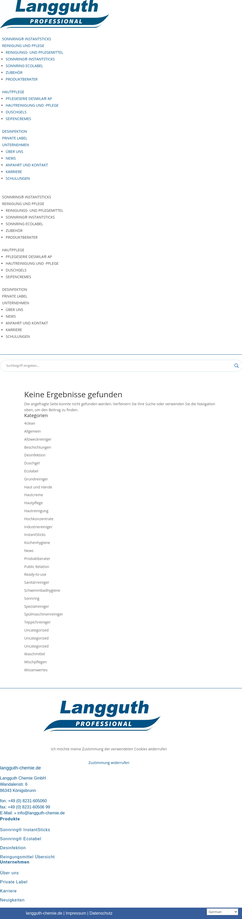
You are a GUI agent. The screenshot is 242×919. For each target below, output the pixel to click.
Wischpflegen (35, 661)
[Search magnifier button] (236, 365)
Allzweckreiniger (38, 439)
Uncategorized (36, 630)
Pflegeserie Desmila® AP (29, 98)
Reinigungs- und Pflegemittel (34, 52)
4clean (29, 423)
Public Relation (36, 566)
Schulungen (18, 178)
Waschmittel (34, 653)
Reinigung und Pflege (23, 45)
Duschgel (32, 463)
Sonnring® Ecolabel (20, 839)
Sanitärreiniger (36, 582)
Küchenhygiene (37, 542)
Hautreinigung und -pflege (32, 105)
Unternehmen (15, 144)
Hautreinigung (36, 510)
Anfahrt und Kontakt (27, 164)
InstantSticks (35, 534)
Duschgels (16, 112)
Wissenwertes (36, 669)
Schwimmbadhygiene (42, 590)
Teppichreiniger (37, 622)
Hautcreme (33, 494)
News (11, 158)
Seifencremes (18, 118)
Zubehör (14, 72)
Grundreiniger (36, 479)
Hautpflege (13, 91)
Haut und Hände (38, 487)
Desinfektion (14, 131)
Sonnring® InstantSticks (26, 38)
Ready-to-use (35, 574)
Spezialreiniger (36, 606)
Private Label (14, 138)
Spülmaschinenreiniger (43, 614)
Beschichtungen (37, 447)
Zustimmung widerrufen (109, 762)
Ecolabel (31, 471)
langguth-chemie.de (44, 913)
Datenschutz (101, 913)
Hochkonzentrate (39, 518)
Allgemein (32, 431)
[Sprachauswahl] (222, 911)
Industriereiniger (38, 526)
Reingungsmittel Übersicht (27, 857)
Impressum (76, 913)
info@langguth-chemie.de (41, 813)
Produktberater (22, 79)
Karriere (14, 171)
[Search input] (119, 365)
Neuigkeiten (12, 900)
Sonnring (32, 598)
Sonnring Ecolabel (24, 65)
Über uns (14, 151)
